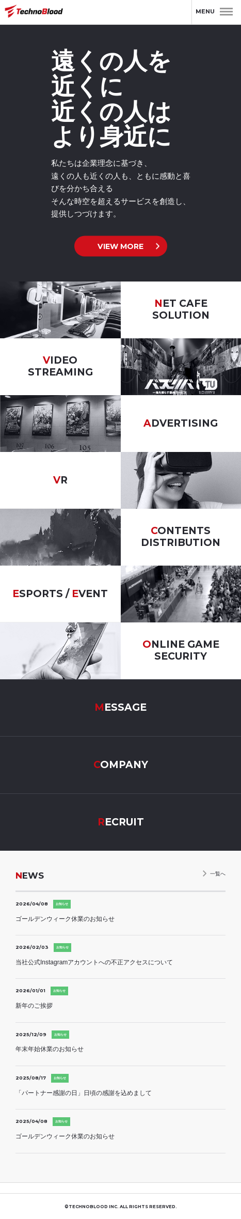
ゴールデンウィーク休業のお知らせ (65, 919)
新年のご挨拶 (34, 1005)
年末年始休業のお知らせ (49, 1049)
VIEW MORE (120, 246)
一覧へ (218, 873)
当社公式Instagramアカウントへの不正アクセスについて (94, 962)
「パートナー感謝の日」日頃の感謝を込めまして (83, 1093)
